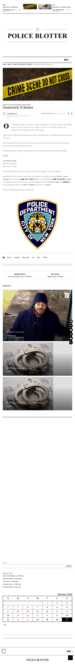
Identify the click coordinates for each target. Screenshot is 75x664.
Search (5, 563)
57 (58, 179)
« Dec (4, 625)
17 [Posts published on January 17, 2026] (67, 611)
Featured (24, 105)
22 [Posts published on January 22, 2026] (47, 615)
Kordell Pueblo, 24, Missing (11, 587)
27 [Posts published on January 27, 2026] (28, 620)
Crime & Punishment (19, 64)
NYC (38, 257)
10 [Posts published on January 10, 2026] (67, 607)
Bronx (9, 257)
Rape (53, 5)
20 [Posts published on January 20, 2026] (28, 615)
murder (17, 257)
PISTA (62, 179)
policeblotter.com (8, 10)
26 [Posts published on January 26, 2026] (18, 620)
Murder (4, 5)
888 (54, 179)
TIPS (31, 179)
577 (26, 179)
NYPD (45, 257)
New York (25, 257)
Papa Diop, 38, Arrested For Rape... (61, 7)
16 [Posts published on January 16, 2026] (57, 611)
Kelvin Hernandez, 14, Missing (12, 579)
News (9, 64)
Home (5, 64)
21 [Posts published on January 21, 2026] (37, 615)
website (65, 182)
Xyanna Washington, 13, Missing (13, 576)
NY (33, 257)
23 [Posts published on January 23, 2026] (57, 615)
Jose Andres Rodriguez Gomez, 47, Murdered (20, 276)
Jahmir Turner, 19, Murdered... (11, 7)
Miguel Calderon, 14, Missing (55, 276)
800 (22, 179)
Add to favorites (47, 113)
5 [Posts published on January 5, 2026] (17, 607)
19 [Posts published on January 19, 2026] (18, 615)
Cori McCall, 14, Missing (10, 581)
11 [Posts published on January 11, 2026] (8, 611)
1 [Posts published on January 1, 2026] (47, 603)
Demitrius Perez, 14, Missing (12, 584)
